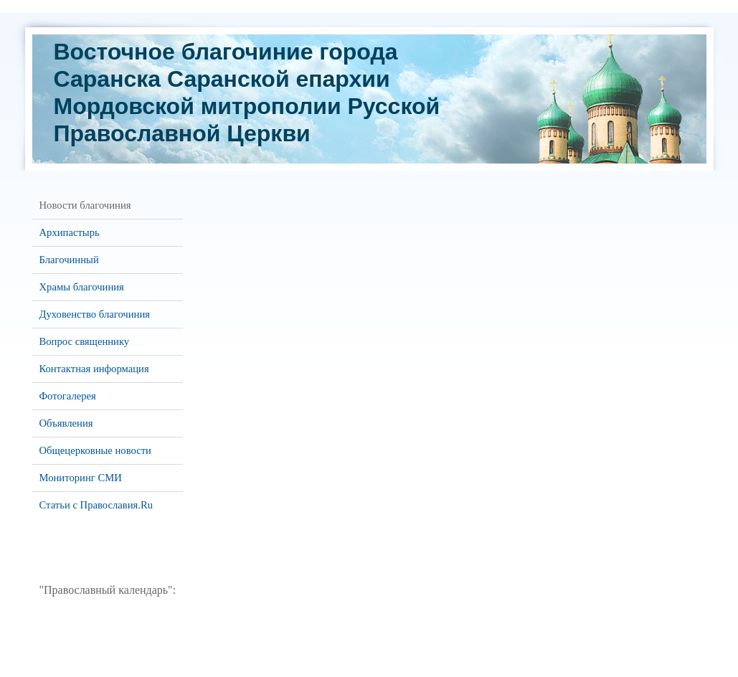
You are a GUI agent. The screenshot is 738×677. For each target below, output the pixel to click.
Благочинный (69, 259)
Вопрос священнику (84, 341)
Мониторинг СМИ (80, 477)
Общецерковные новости (95, 450)
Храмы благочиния (81, 287)
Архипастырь (69, 232)
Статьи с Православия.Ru (96, 505)
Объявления (66, 423)
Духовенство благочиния (94, 314)
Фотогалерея (67, 396)
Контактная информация (94, 368)
